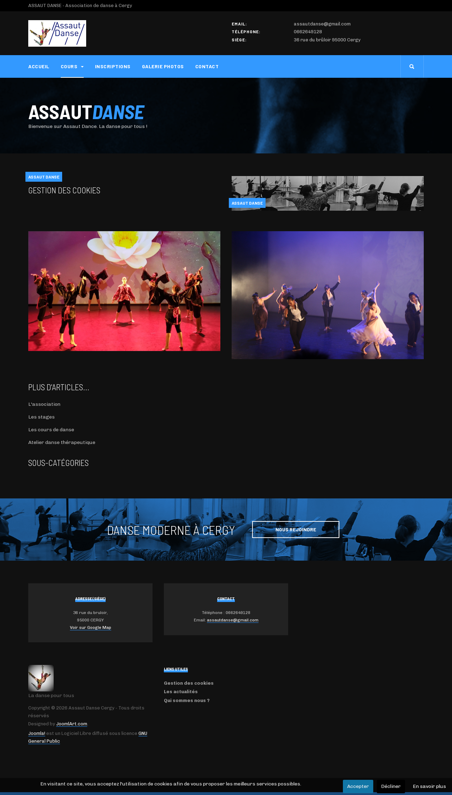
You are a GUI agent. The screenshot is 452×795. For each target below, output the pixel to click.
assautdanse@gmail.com (232, 620)
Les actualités (181, 691)
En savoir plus (429, 786)
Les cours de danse (51, 430)
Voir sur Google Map (90, 627)
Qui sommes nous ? (187, 700)
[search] (411, 66)
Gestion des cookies (64, 190)
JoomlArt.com (71, 723)
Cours (72, 66)
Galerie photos (163, 66)
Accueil (38, 66)
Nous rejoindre (295, 529)
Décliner (391, 786)
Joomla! (36, 733)
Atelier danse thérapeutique (61, 442)
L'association (44, 404)
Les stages (41, 417)
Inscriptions (113, 66)
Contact (207, 66)
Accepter (358, 786)
